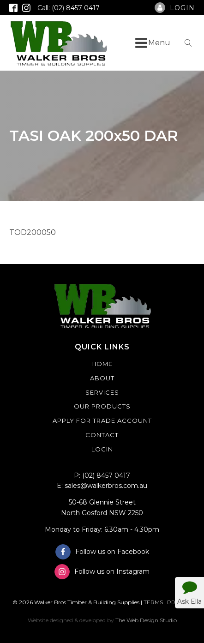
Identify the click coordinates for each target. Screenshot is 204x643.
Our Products (102, 406)
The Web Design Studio (146, 620)
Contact (102, 435)
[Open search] (188, 43)
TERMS (153, 602)
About (102, 378)
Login (102, 449)
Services (102, 392)
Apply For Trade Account (102, 420)
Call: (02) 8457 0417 (68, 8)
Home (102, 363)
